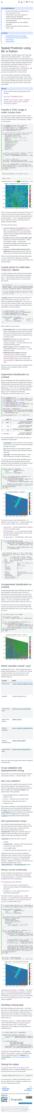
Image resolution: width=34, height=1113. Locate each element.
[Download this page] (21, 2)
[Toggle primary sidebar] (2, 2)
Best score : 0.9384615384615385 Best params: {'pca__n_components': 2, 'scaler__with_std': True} (17, 958)
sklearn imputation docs (22, 1057)
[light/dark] (27, 2)
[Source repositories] (19, 2)
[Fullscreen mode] (24, 2)
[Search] (29, 2)
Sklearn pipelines (10, 41)
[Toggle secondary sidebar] (32, 2)
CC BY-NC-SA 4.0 (25, 1109)
